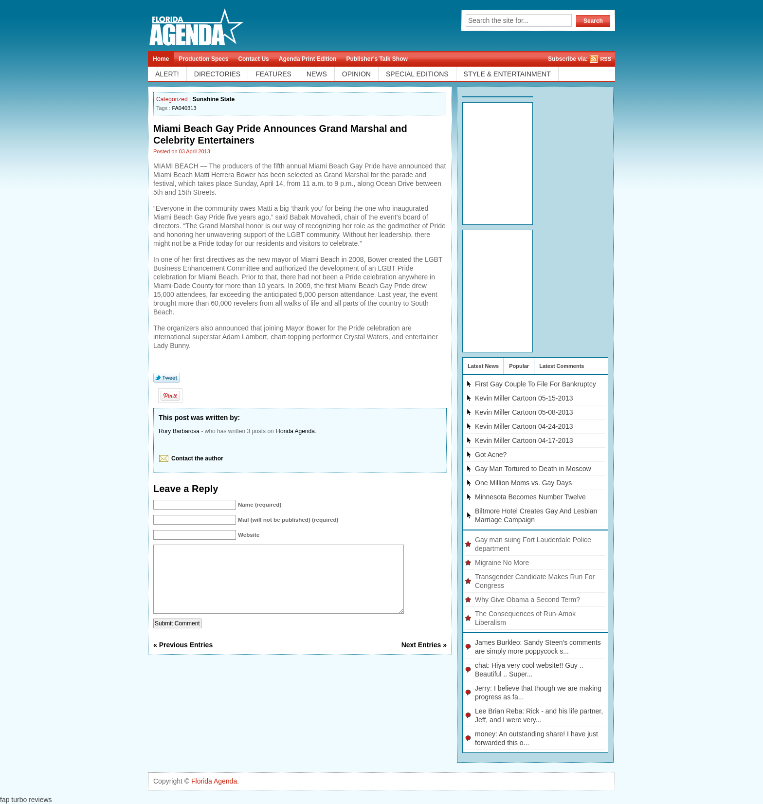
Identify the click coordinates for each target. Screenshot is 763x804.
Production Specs (203, 58)
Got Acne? (491, 454)
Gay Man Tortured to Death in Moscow (533, 469)
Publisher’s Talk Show (376, 58)
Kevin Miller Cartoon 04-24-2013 (524, 426)
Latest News (483, 366)
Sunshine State (214, 99)
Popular (519, 366)
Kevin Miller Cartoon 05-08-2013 (524, 412)
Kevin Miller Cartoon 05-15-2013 (524, 398)
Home (161, 58)
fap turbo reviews (26, 800)
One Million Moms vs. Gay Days (523, 483)
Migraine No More (502, 562)
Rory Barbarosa (179, 431)
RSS (605, 59)
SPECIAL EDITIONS (417, 74)
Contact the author (197, 458)
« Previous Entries (183, 659)
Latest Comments (561, 366)
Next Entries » (424, 659)
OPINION (356, 74)
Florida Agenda (295, 431)
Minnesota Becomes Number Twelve (530, 497)
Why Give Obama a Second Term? (527, 599)
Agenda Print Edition (308, 58)
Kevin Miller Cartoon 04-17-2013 (524, 440)
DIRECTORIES (217, 74)
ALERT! (167, 74)
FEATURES (273, 74)
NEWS (317, 74)
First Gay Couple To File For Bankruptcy (535, 384)
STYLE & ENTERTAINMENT (507, 74)
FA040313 (184, 108)
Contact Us (253, 58)
